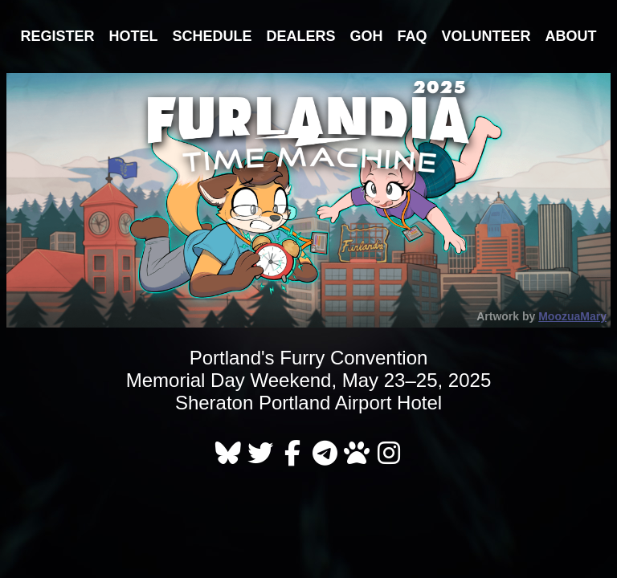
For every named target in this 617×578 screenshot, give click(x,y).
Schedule (211, 36)
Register (57, 36)
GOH (366, 36)
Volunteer (486, 36)
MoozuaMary (572, 316)
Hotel (132, 36)
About (571, 36)
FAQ (412, 36)
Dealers (300, 36)
